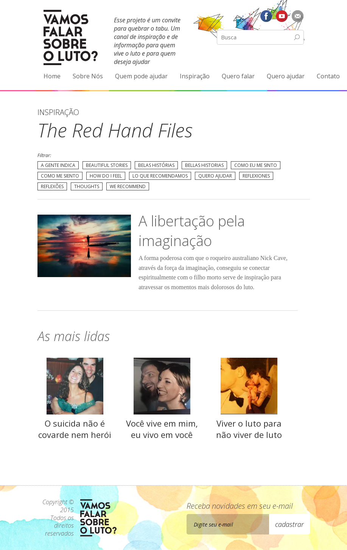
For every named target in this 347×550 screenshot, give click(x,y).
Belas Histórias (156, 165)
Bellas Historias (204, 165)
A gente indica (58, 165)
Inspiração (195, 76)
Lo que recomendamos (160, 176)
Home (52, 76)
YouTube (282, 16)
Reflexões (52, 186)
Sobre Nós (88, 76)
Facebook (266, 16)
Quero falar (238, 76)
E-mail (298, 16)
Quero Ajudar (215, 176)
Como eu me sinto (255, 165)
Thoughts (86, 186)
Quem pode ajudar (141, 76)
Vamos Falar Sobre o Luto (71, 37)
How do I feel (106, 176)
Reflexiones (256, 176)
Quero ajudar (286, 76)
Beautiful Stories (107, 165)
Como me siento (60, 176)
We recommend (128, 186)
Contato (328, 76)
